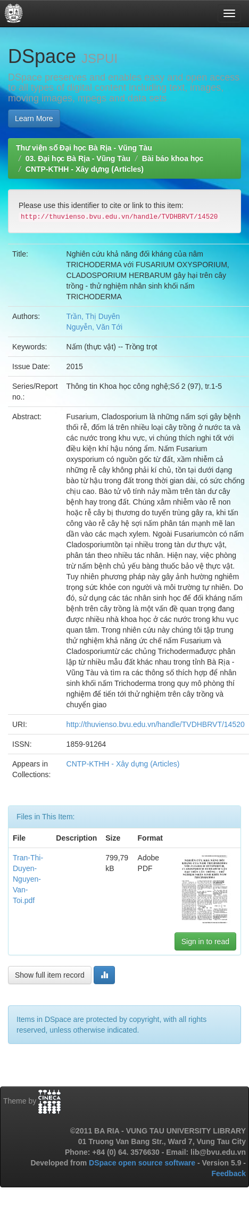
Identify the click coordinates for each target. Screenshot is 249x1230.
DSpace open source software (143, 1163)
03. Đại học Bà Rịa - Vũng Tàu (78, 158)
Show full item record (50, 975)
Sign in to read (205, 941)
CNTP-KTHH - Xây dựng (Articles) (85, 169)
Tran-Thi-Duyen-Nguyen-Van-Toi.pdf (28, 879)
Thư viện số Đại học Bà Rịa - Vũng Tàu (84, 147)
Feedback (228, 1173)
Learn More (34, 118)
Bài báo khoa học (172, 158)
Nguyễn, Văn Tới (94, 327)
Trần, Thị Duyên (93, 316)
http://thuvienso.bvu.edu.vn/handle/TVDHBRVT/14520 (156, 724)
